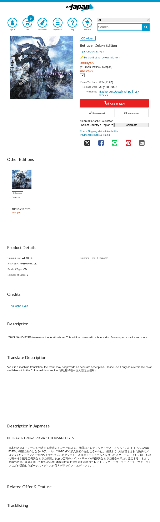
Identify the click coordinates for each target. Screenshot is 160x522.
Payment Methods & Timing (95, 134)
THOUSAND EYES (92, 51)
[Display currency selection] (82, 75)
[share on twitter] (87, 141)
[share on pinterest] (128, 141)
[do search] (146, 27)
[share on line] (114, 141)
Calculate (132, 124)
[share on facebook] (101, 141)
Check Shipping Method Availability (99, 131)
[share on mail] (142, 141)
